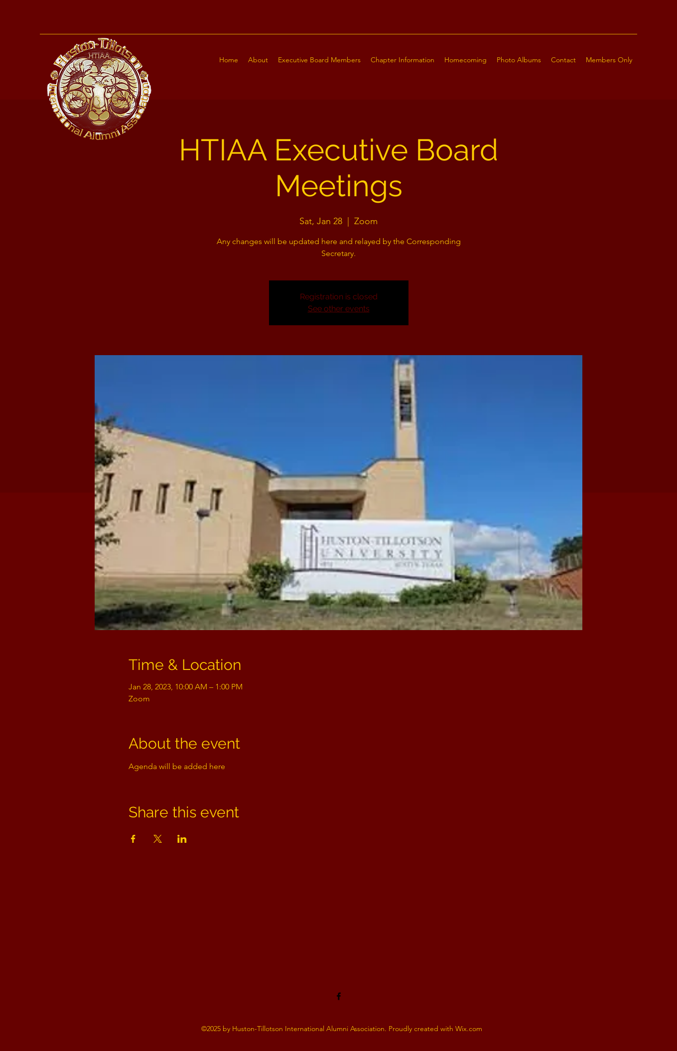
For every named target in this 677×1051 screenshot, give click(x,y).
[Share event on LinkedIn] (182, 839)
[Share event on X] (157, 839)
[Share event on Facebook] (133, 839)
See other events (339, 308)
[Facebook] (339, 996)
